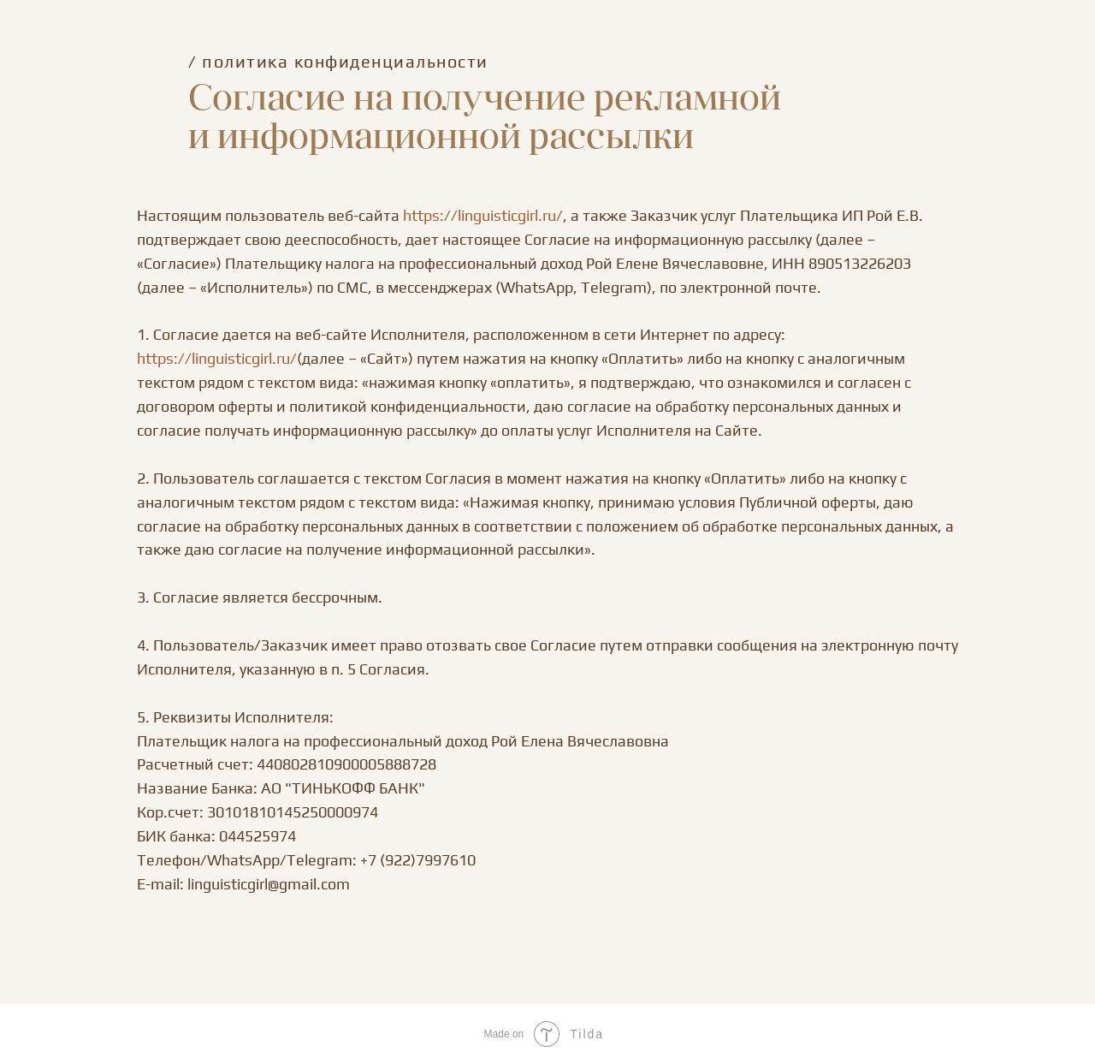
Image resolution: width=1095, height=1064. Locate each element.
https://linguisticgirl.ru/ (483, 215)
